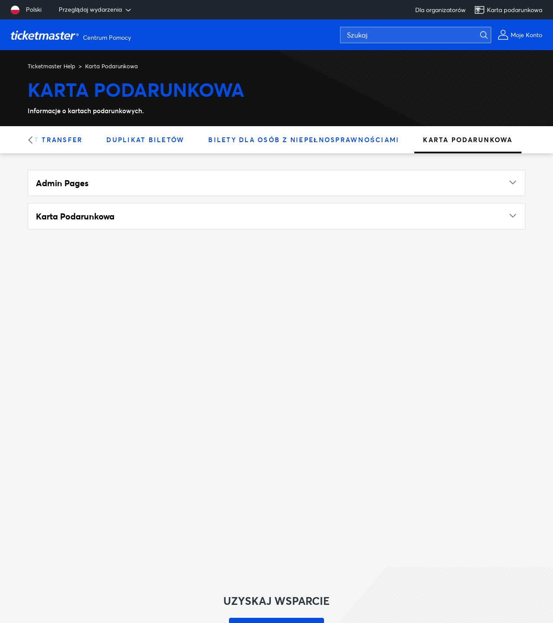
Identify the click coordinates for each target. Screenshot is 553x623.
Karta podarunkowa (508, 10)
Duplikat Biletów (145, 139)
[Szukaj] (415, 35)
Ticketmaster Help (51, 66)
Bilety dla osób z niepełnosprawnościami (303, 139)
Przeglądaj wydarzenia (96, 9)
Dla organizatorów (440, 10)
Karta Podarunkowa (467, 139)
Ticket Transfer (46, 139)
